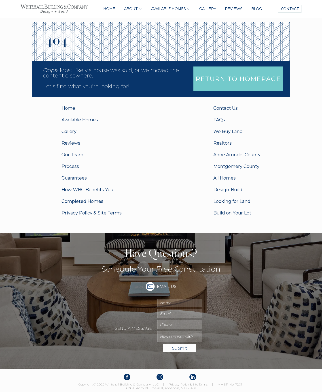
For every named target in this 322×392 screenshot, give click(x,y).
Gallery (207, 9)
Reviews (233, 9)
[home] (54, 8)
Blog (256, 9)
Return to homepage (238, 79)
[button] (133, 9)
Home (109, 9)
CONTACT (289, 9)
